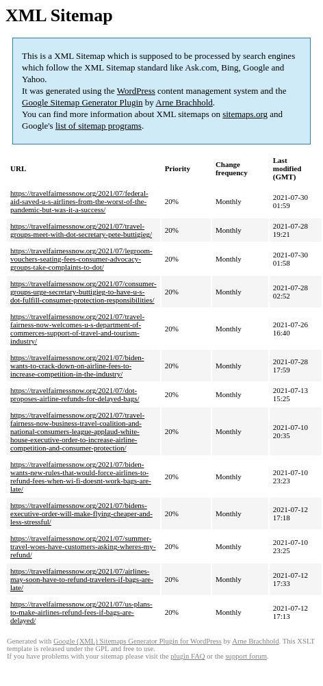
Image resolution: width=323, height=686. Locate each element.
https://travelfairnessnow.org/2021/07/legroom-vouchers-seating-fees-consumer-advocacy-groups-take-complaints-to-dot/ (81, 258)
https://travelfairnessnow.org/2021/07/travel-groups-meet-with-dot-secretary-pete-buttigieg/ (81, 230)
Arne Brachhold (183, 102)
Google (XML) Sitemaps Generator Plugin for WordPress (137, 641)
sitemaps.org (245, 114)
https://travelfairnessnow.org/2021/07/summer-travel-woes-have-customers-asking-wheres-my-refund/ (83, 546)
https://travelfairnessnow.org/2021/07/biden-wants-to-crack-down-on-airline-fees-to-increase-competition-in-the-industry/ (77, 365)
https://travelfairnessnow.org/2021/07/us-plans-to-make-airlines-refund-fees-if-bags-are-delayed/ (81, 612)
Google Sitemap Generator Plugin (82, 102)
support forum (246, 656)
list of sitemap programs (98, 125)
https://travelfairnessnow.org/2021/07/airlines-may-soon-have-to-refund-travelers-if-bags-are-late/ (81, 579)
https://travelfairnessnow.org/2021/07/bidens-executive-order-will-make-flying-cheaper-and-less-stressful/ (81, 513)
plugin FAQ (187, 656)
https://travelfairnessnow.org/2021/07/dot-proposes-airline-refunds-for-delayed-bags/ (75, 394)
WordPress (136, 91)
